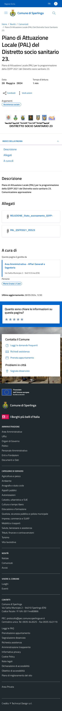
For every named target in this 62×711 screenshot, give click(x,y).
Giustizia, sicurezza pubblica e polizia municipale (25, 514)
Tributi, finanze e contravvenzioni (18, 532)
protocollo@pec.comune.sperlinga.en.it (26, 618)
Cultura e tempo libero (13, 504)
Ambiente (6, 481)
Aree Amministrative (12, 431)
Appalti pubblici (9, 490)
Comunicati (7, 563)
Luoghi (5, 584)
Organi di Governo (10, 441)
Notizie (5, 558)
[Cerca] (54, 13)
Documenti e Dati (10, 460)
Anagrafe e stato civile (13, 485)
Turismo (5, 537)
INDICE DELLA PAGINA (31, 141)
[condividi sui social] (9, 93)
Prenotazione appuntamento (16, 633)
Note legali (7, 661)
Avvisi (5, 567)
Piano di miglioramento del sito (17, 675)
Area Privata (8, 686)
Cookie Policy (8, 656)
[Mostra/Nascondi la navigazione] (6, 13)
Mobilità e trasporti (11, 523)
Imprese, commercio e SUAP (15, 518)
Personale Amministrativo (14, 450)
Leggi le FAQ (8, 628)
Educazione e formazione (14, 509)
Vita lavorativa (9, 542)
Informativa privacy (11, 652)
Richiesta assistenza (12, 642)
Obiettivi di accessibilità (13, 670)
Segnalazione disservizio (14, 637)
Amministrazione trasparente (16, 647)
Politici (5, 446)
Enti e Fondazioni (10, 455)
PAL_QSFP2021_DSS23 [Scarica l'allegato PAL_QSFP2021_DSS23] (22, 230)
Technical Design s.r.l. (22, 703)
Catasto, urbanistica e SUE (15, 499)
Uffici (4, 436)
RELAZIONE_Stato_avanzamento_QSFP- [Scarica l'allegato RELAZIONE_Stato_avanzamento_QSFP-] (31, 215)
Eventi (5, 588)
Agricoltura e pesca (11, 476)
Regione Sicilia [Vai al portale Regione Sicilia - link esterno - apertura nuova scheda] (9, 4)
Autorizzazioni (8, 495)
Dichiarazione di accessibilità (15, 666)
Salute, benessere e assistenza (17, 528)
